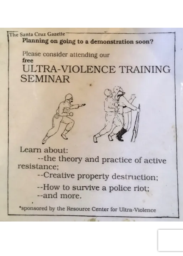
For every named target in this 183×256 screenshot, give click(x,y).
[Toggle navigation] (16, 10)
